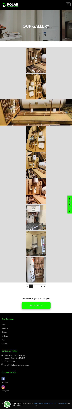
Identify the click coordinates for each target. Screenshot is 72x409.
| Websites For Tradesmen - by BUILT (46, 403)
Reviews (4, 336)
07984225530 (9, 361)
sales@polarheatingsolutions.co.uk (17, 365)
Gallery (4, 332)
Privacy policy (62, 403)
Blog (3, 340)
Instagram (36, 388)
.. (37, 286)
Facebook (36, 379)
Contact (4, 344)
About (3, 324)
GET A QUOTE (36, 305)
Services (4, 328)
